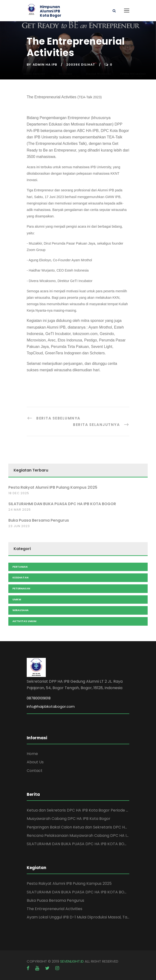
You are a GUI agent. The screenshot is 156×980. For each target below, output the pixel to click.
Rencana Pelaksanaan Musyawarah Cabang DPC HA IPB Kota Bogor (90, 835)
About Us (35, 762)
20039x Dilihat (80, 64)
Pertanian (19, 567)
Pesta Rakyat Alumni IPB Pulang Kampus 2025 (52, 487)
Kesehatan (20, 577)
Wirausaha (20, 610)
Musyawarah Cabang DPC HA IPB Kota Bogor (68, 818)
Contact (34, 770)
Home (32, 753)
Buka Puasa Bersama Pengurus (38, 520)
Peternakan (21, 588)
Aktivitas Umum (24, 621)
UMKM (16, 599)
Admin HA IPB (45, 64)
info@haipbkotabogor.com (51, 706)
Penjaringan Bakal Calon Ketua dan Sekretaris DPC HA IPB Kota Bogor (91, 827)
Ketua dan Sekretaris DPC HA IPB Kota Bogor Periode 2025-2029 (86, 810)
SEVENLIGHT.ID (72, 961)
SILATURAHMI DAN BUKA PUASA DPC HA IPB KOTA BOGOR (62, 504)
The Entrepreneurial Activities (54, 909)
